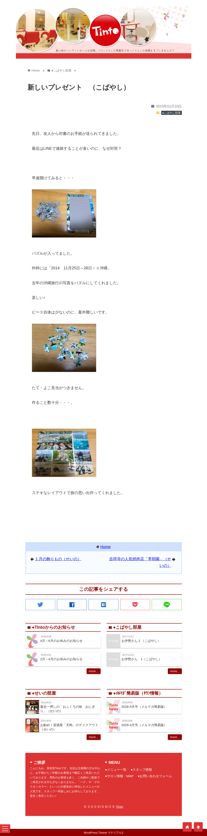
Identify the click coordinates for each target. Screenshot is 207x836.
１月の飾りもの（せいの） (58, 559)
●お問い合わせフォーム (155, 776)
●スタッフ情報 (141, 769)
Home (105, 547)
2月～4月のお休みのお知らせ (61, 659)
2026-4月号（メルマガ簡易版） (144, 725)
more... (93, 671)
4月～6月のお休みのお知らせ (61, 641)
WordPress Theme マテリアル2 (103, 832)
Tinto (119, 806)
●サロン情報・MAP (119, 776)
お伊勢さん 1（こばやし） (141, 659)
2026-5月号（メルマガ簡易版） (144, 706)
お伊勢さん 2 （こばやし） (141, 641)
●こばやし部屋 (171, 112)
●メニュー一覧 (115, 769)
